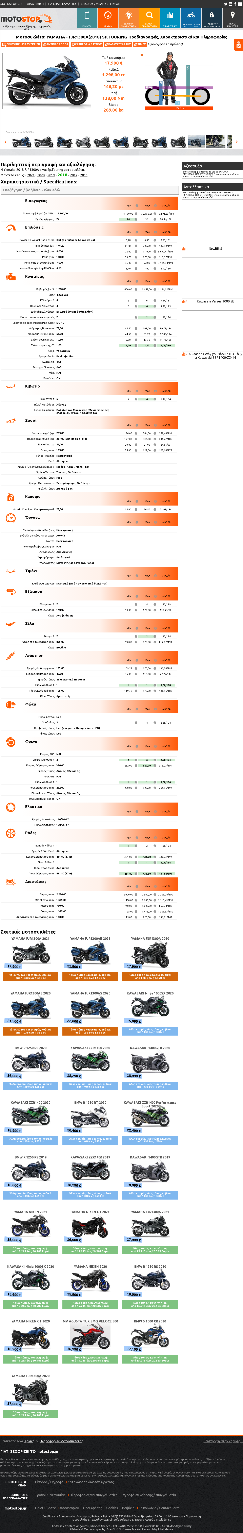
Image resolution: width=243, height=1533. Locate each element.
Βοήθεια (128, 1508)
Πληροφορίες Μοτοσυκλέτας (61, 1441)
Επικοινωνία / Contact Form (159, 1508)
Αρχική (29, 1441)
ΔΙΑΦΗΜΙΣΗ (35, 3)
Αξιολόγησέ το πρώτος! (165, 44)
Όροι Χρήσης (92, 1508)
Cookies (112, 1508)
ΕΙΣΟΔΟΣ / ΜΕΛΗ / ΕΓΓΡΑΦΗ (100, 3)
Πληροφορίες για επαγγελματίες (92, 1496)
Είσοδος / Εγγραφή (49, 1482)
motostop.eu (69, 1508)
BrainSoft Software (119, 1519)
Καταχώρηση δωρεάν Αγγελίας (91, 1482)
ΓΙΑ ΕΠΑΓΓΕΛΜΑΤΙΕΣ (62, 3)
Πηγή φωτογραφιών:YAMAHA (20, 132)
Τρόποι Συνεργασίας (49, 1496)
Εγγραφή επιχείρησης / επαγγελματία (147, 1496)
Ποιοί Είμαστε (45, 1508)
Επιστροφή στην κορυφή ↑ (223, 1441)
